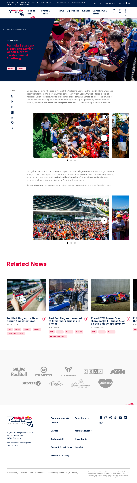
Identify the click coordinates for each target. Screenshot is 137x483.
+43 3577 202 (12, 445)
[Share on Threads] (12, 101)
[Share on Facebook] (12, 96)
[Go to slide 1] (67, 160)
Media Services (83, 430)
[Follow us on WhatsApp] (127, 15)
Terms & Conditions (61, 447)
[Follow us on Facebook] (115, 10)
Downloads (81, 439)
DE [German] (100, 3)
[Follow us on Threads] (127, 10)
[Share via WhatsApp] (12, 122)
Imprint (79, 447)
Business (85, 11)
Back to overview (16, 29)
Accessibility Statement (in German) (63, 473)
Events (10, 68)
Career (54, 430)
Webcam (122, 3)
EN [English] (95, 3)
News (61, 11)
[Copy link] (12, 128)
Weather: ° (110, 3)
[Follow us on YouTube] (121, 12)
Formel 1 (21, 68)
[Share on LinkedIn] (12, 112)
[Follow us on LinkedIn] (127, 12)
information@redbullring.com (19, 443)
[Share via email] (12, 117)
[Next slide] (104, 138)
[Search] (129, 3)
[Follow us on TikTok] (115, 12)
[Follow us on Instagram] (121, 10)
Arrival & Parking (60, 455)
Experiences (73, 11)
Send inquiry (82, 418)
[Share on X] (12, 106)
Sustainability (58, 439)
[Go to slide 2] (71, 160)
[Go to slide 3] (75, 160)
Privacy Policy (12, 473)
